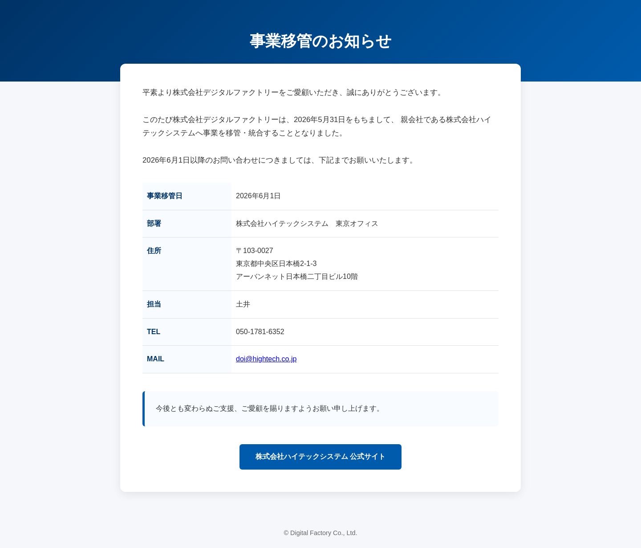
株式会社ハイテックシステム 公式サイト (320, 456)
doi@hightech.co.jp (266, 359)
